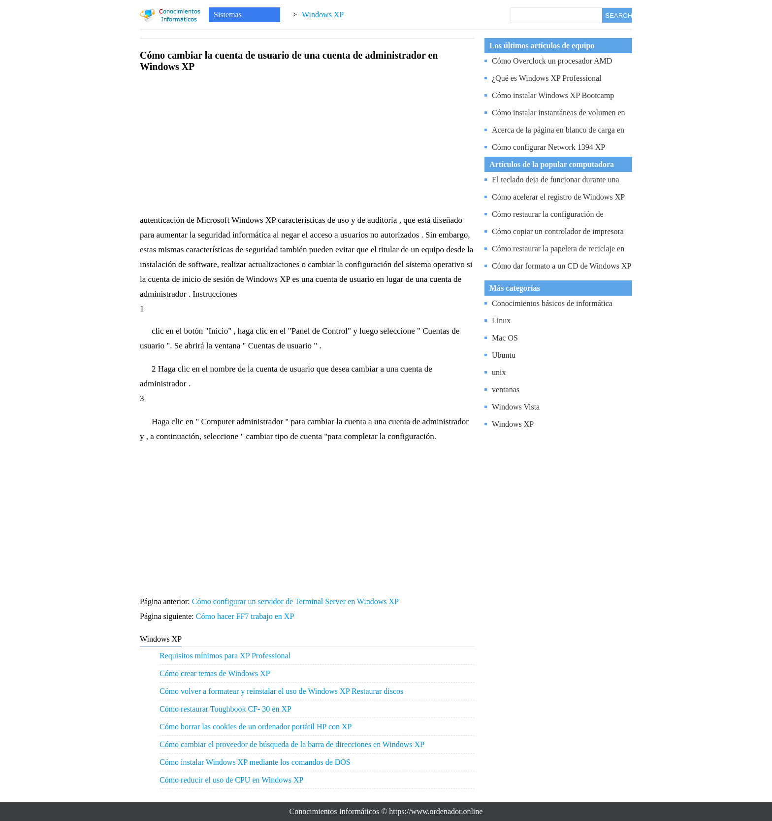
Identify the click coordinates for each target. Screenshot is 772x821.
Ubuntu (503, 355)
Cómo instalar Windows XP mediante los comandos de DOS (255, 762)
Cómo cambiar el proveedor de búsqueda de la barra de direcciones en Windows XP (292, 744)
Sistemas (228, 14)
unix (499, 372)
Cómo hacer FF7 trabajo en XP (246, 616)
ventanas (505, 389)
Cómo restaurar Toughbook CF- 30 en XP (225, 709)
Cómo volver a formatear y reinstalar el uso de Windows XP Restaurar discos (281, 691)
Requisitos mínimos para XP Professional (225, 655)
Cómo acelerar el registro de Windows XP (558, 197)
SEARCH (618, 15)
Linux (501, 320)
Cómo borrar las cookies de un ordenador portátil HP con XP (256, 726)
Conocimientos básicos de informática (552, 303)
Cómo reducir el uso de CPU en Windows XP (231, 780)
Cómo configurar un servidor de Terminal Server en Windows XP (296, 601)
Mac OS (505, 338)
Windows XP (323, 14)
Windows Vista (516, 407)
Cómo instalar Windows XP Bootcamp (553, 95)
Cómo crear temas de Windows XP (215, 673)
